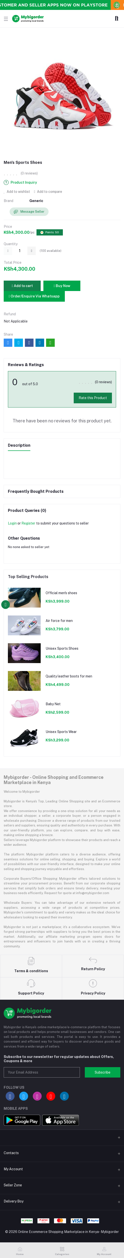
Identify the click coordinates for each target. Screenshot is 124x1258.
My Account (13, 1169)
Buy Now (61, 286)
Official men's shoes (61, 593)
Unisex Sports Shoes (62, 648)
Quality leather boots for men (69, 676)
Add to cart (22, 286)
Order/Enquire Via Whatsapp (34, 296)
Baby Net (53, 704)
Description (19, 445)
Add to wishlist (17, 192)
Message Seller (29, 212)
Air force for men (59, 621)
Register (28, 523)
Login (12, 523)
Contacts (11, 1153)
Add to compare (48, 192)
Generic (36, 201)
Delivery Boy (13, 1201)
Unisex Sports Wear (61, 732)
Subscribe (102, 1072)
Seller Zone (13, 1185)
